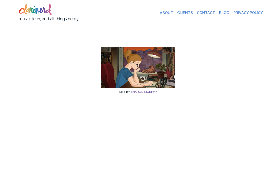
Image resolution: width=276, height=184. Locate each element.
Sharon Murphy (144, 92)
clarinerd (34, 10)
